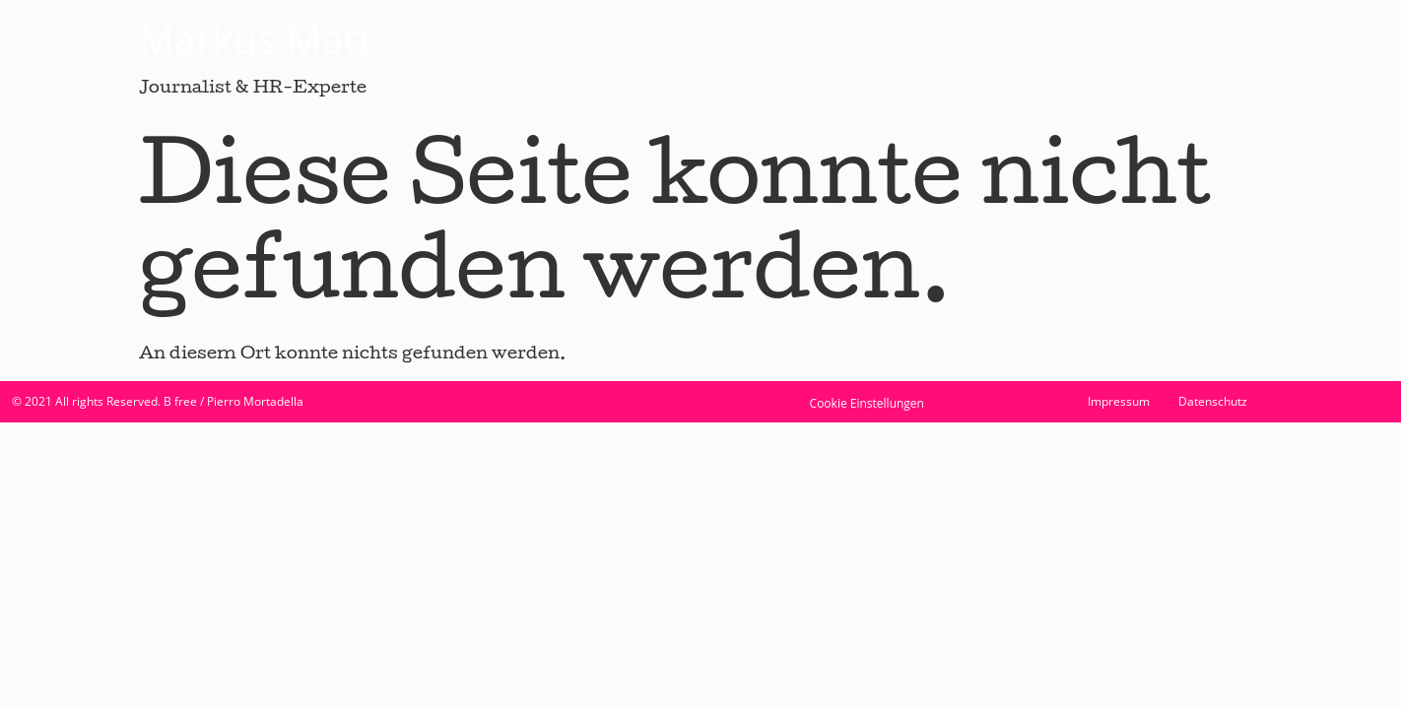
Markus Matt (255, 39)
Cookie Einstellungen (867, 403)
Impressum (1119, 401)
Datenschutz (1212, 401)
